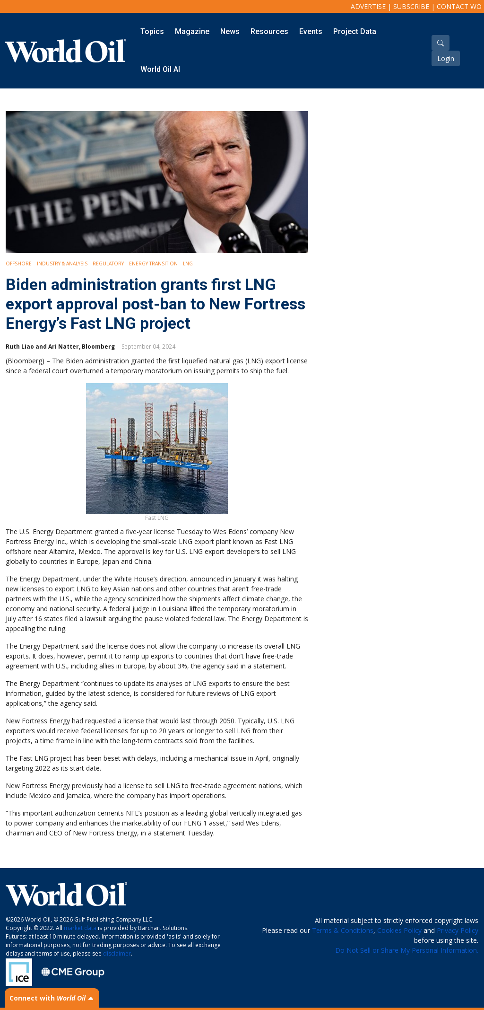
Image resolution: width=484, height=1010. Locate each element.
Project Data (354, 31)
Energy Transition (153, 263)
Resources (269, 31)
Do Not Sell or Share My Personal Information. (406, 950)
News (230, 31)
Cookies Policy (399, 930)
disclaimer (117, 953)
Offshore (19, 263)
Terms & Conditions (342, 930)
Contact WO (459, 6)
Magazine (192, 31)
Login (445, 58)
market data (80, 928)
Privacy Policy (457, 930)
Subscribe (411, 6)
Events (310, 31)
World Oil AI (160, 69)
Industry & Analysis (62, 263)
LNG (188, 263)
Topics (152, 31)
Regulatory (108, 263)
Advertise (368, 6)
